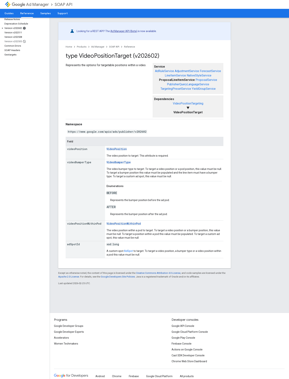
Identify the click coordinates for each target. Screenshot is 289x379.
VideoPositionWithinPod (124, 223)
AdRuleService (164, 71)
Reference (129, 46)
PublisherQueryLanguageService (188, 84)
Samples (45, 13)
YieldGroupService (204, 88)
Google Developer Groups (68, 325)
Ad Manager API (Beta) (123, 31)
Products (81, 46)
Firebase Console (181, 343)
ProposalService (206, 80)
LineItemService (175, 75)
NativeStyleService (199, 75)
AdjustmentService (187, 71)
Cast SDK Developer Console (188, 355)
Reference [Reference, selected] (27, 13)
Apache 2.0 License (68, 276)
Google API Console (183, 325)
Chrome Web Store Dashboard (189, 361)
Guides (9, 13)
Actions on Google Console (187, 349)
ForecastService (210, 71)
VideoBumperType (119, 162)
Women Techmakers (66, 343)
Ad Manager (30, 4)
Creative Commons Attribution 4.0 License (158, 273)
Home (69, 46)
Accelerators (61, 337)
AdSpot (128, 250)
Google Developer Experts (69, 331)
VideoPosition (117, 149)
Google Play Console (183, 337)
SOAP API (63, 4)
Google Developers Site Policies (118, 276)
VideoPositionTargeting (188, 103)
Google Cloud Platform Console (190, 331)
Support (63, 13)
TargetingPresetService (176, 88)
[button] (24, 28)
